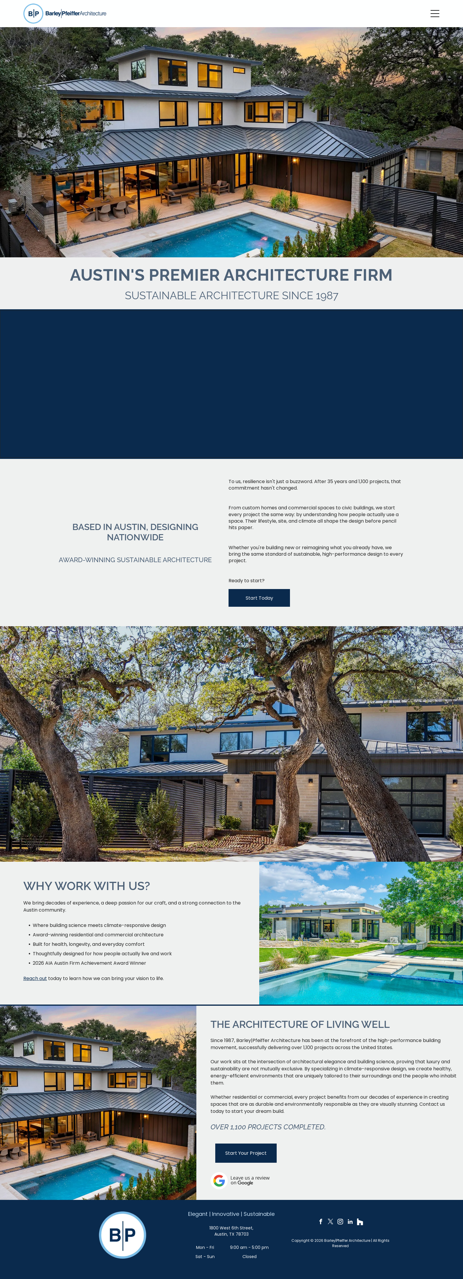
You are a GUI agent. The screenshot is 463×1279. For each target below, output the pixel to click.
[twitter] (331, 1222)
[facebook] (321, 1222)
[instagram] (340, 1222)
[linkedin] (350, 1222)
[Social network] (360, 1222)
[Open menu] (435, 13)
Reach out (35, 978)
